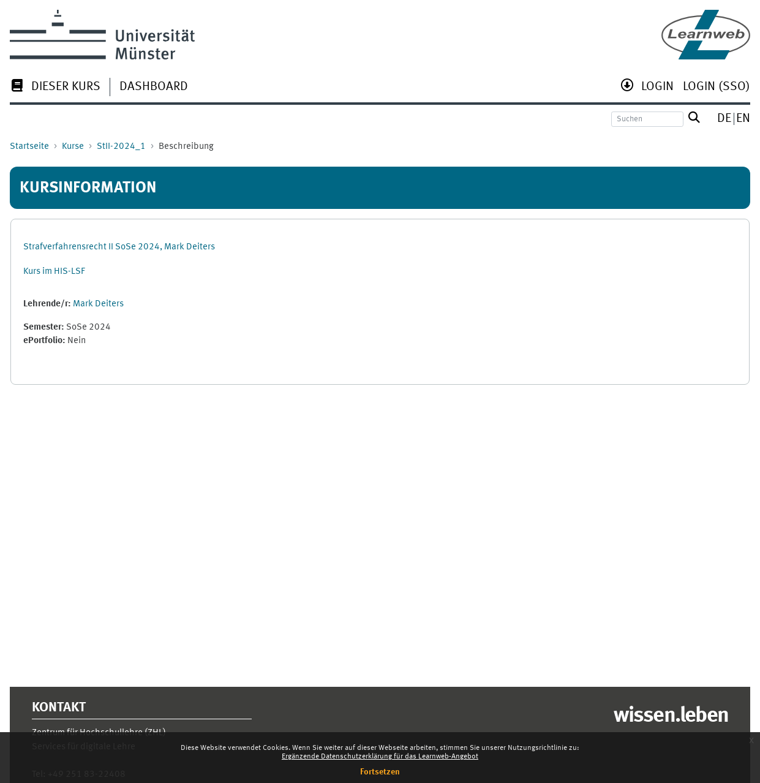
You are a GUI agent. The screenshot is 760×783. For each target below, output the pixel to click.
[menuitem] (55, 88)
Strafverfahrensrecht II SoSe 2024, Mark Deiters (119, 247)
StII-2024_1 (121, 146)
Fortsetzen (380, 772)
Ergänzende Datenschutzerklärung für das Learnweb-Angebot (380, 756)
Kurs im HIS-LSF (54, 271)
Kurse (73, 146)
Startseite (29, 146)
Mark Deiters (98, 304)
